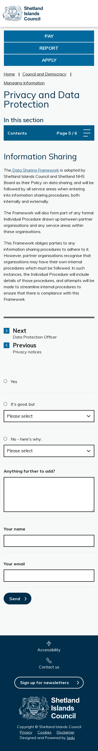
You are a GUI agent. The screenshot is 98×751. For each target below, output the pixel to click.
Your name (14, 528)
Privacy (26, 732)
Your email (14, 563)
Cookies (44, 732)
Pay (49, 36)
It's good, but (23, 404)
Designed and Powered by (47, 737)
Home (9, 74)
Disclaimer (65, 732)
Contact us (49, 666)
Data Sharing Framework (35, 170)
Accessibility (49, 649)
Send (14, 598)
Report (49, 48)
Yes (14, 381)
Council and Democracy (44, 74)
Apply (49, 60)
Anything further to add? (29, 471)
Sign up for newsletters (44, 682)
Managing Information (24, 82)
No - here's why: (26, 439)
